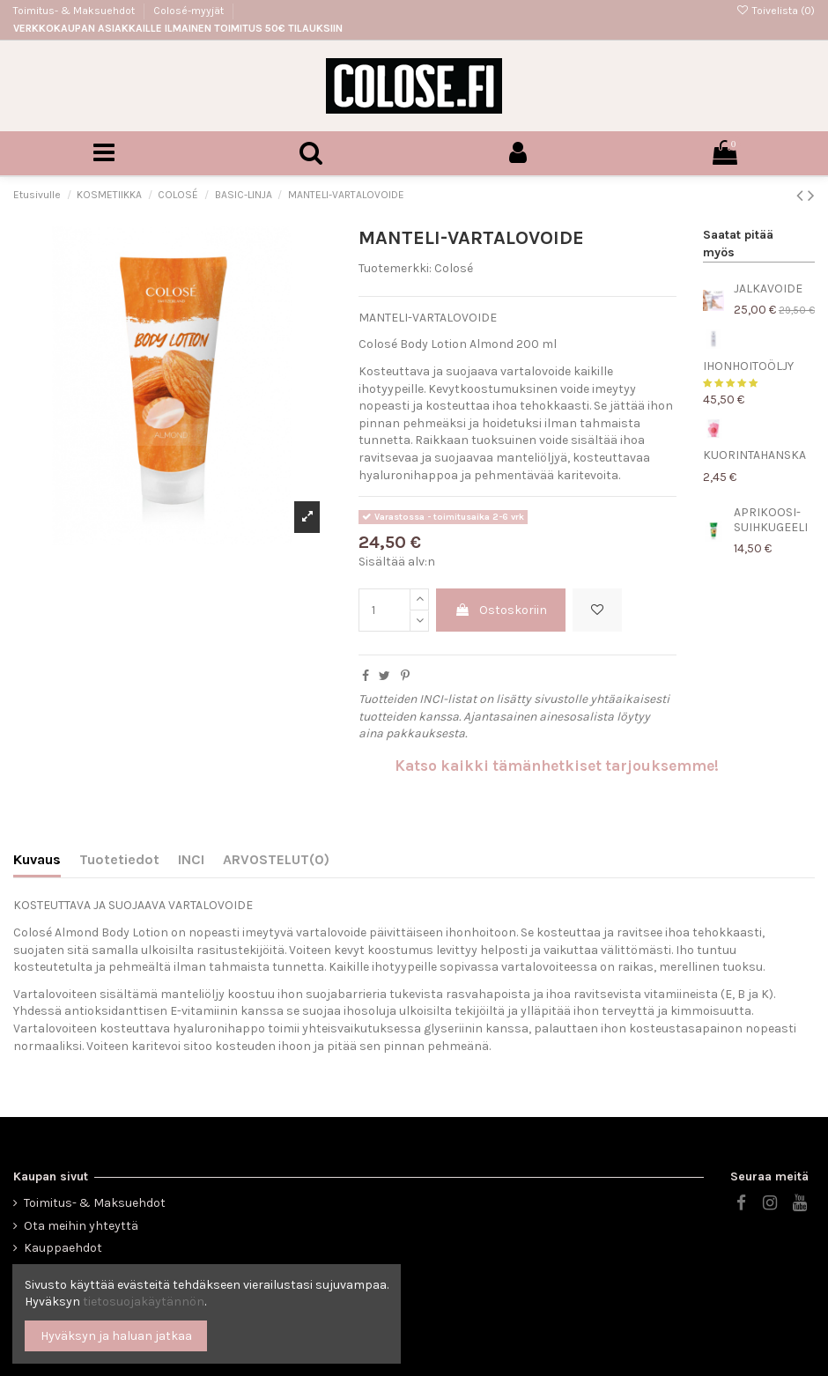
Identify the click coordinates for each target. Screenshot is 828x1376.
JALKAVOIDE (768, 288)
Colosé (453, 268)
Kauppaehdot (63, 1247)
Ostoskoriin (501, 610)
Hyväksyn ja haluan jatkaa (116, 1335)
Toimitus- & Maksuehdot (75, 10)
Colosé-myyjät (188, 10)
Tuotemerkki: (395, 268)
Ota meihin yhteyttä (81, 1225)
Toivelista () (775, 10)
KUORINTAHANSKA (754, 455)
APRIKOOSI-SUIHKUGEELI (771, 520)
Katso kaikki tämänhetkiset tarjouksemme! (557, 765)
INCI (191, 859)
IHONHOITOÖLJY (748, 366)
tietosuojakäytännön (143, 1301)
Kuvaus (37, 859)
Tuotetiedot (119, 859)
